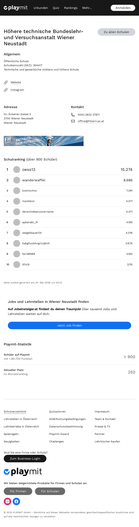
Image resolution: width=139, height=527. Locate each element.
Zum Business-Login (25, 458)
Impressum (102, 411)
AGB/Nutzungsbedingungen (67, 419)
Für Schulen (50, 491)
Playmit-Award (59, 434)
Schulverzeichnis (15, 411)
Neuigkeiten (11, 441)
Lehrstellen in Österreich (20, 419)
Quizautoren (57, 411)
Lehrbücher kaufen (107, 441)
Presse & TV (102, 426)
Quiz (56, 8)
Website (12, 82)
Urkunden (41, 8)
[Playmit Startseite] (15, 8)
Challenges (56, 441)
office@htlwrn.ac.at (87, 121)
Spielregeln (11, 434)
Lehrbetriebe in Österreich (21, 426)
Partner (100, 434)
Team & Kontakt (105, 419)
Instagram (14, 90)
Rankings (70, 8)
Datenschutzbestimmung (66, 426)
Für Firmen (18, 491)
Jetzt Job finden (69, 325)
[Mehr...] (87, 8)
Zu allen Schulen (116, 32)
